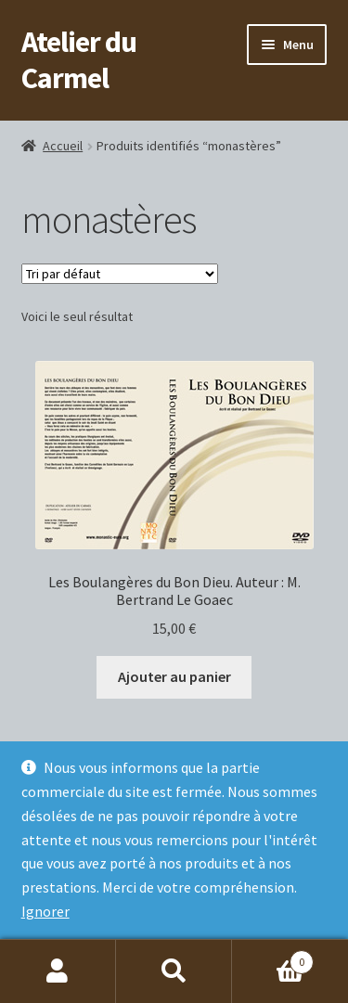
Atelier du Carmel (78, 59)
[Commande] (119, 274)
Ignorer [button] (45, 911)
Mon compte (58, 971)
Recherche (174, 971)
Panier (273, 958)
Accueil (63, 145)
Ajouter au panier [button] (174, 676)
